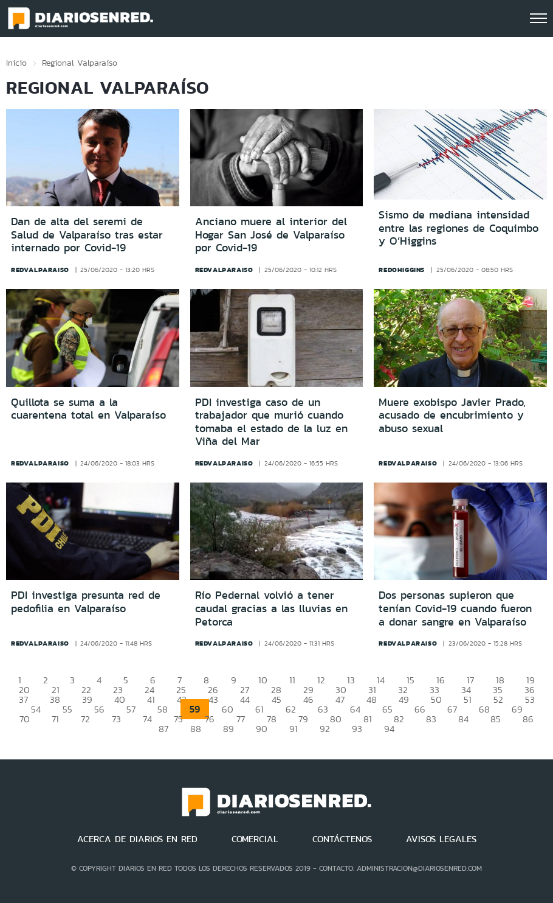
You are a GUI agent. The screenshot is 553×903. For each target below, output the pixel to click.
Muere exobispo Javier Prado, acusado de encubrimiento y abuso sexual (452, 415)
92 (325, 728)
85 (495, 719)
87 (163, 728)
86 (528, 719)
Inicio (16, 62)
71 (55, 719)
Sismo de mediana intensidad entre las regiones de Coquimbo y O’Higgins (458, 228)
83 (431, 719)
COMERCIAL (255, 839)
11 (292, 680)
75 (178, 719)
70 (24, 719)
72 (85, 719)
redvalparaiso (40, 269)
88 (195, 728)
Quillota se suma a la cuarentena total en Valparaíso (88, 409)
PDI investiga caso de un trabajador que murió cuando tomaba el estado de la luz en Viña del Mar (271, 422)
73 (116, 719)
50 (436, 699)
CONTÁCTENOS (342, 839)
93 (357, 728)
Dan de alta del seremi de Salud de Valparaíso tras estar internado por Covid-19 (87, 235)
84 (463, 719)
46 (308, 699)
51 (468, 699)
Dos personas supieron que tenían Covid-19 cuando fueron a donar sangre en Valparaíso (455, 608)
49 (404, 699)
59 (195, 709)
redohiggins (402, 269)
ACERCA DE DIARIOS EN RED (137, 839)
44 (245, 699)
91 (293, 728)
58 (162, 709)
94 (389, 728)
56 (99, 709)
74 (147, 719)
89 (228, 728)
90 (261, 728)
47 (340, 699)
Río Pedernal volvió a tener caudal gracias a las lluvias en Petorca (271, 608)
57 (131, 709)
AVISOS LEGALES (441, 839)
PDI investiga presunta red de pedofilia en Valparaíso (85, 601)
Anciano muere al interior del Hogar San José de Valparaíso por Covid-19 (271, 235)
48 (371, 699)
